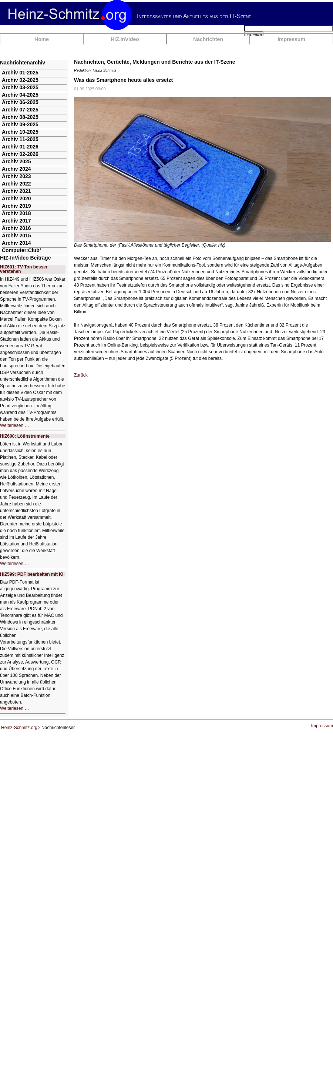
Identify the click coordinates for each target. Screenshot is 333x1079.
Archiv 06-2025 (20, 102)
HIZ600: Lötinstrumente (25, 436)
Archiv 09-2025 (20, 124)
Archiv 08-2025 (20, 117)
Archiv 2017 (16, 221)
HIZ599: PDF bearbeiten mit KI (31, 574)
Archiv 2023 (16, 176)
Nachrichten (208, 39)
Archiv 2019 (16, 206)
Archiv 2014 (16, 243)
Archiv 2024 (16, 169)
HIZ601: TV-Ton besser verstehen (23, 269)
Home (41, 39)
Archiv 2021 (16, 191)
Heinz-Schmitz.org (19, 727)
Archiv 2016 (16, 228)
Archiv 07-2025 (20, 110)
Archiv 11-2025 (20, 139)
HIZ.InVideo (125, 39)
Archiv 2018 (16, 213)
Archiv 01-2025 (20, 73)
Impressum (291, 39)
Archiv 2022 (16, 184)
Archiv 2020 (16, 198)
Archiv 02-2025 (20, 80)
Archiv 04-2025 (20, 95)
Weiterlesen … (14, 425)
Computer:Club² (21, 250)
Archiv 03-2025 (20, 87)
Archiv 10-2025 (20, 132)
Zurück (81, 375)
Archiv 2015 (16, 235)
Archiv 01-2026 (20, 147)
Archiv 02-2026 (20, 154)
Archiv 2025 (16, 161)
